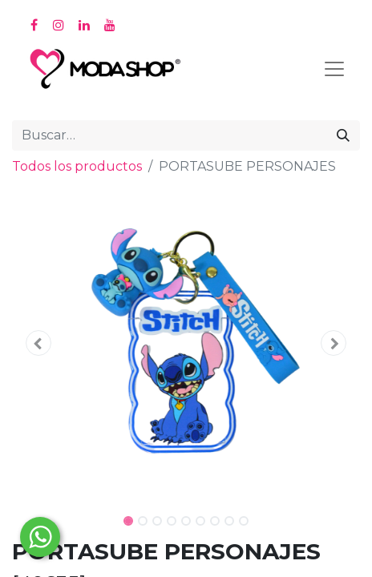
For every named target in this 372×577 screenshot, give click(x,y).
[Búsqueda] (343, 135)
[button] (38, 343)
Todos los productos (77, 166)
